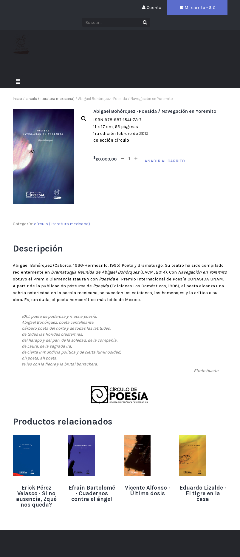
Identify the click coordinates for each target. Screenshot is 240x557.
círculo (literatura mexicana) (50, 98)
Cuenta (151, 7)
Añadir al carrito (165, 160)
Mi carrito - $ (197, 7)
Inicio (17, 98)
